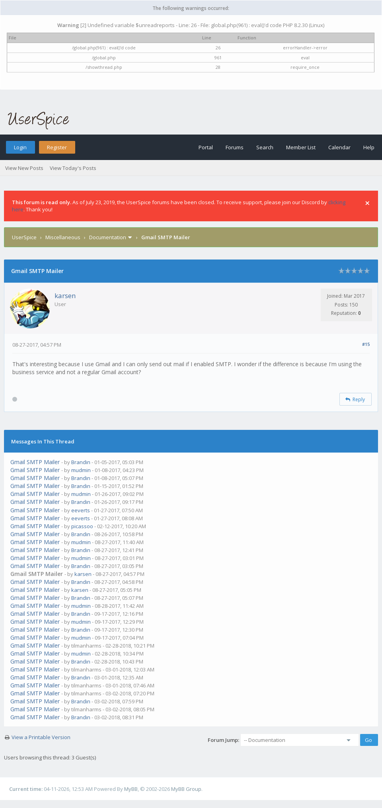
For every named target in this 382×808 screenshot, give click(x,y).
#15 (366, 344)
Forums (235, 147)
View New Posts (24, 168)
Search (264, 147)
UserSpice (24, 237)
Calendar (339, 147)
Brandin (80, 462)
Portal (206, 147)
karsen (65, 295)
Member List (301, 147)
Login (20, 147)
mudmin (81, 470)
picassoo (82, 526)
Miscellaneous (62, 237)
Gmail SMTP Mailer (35, 462)
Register (57, 147)
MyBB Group (186, 788)
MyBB (131, 788)
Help (368, 147)
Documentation (107, 237)
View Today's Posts (73, 168)
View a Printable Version (41, 737)
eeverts (80, 510)
